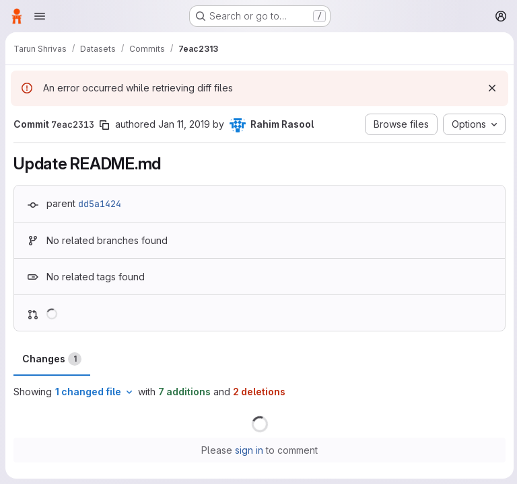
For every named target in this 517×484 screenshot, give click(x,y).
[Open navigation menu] (39, 16)
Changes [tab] (51, 359)
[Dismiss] (490, 88)
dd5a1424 (99, 204)
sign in (248, 450)
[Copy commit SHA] (104, 125)
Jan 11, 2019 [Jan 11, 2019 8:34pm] (184, 124)
